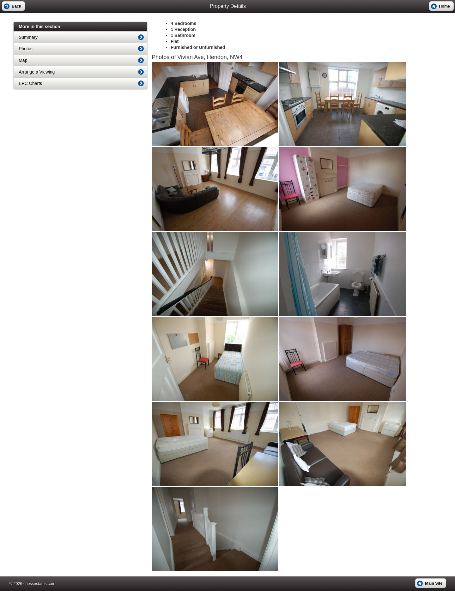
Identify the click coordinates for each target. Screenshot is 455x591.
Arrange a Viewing (37, 72)
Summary (28, 37)
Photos (26, 48)
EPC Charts (30, 83)
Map (23, 60)
